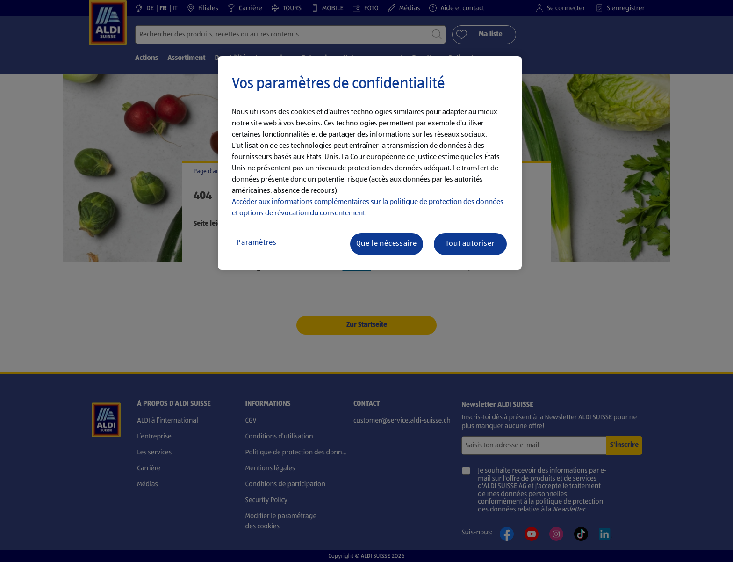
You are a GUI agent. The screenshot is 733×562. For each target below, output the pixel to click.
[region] (370, 163)
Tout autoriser (470, 244)
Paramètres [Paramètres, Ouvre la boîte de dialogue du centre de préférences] (257, 243)
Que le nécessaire (386, 244)
